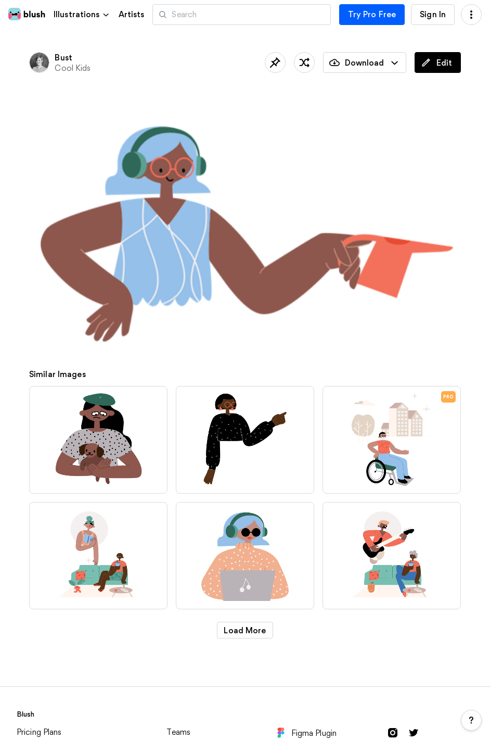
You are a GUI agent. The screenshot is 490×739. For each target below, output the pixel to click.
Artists (132, 14)
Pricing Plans (39, 732)
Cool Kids (73, 68)
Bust (63, 57)
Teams (178, 732)
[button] (82, 14)
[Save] (275, 62)
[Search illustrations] (241, 14)
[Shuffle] (304, 62)
